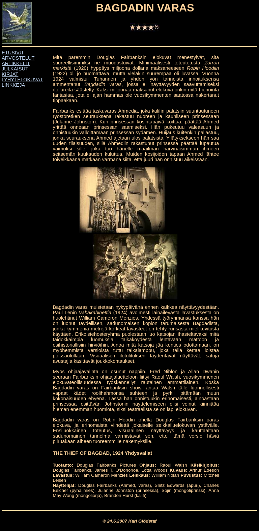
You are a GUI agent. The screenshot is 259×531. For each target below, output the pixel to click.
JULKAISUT (15, 68)
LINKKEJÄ (13, 85)
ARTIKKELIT (16, 63)
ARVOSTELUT (18, 58)
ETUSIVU (12, 52)
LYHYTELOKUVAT (22, 79)
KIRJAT (10, 74)
